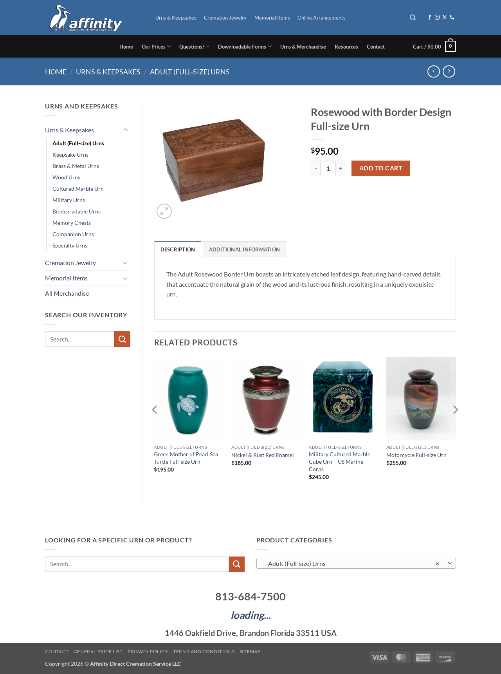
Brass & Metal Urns (75, 166)
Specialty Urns (69, 245)
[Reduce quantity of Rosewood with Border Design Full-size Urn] (315, 168)
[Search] (413, 17)
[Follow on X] (444, 17)
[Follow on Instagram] (437, 17)
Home (126, 46)
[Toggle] (125, 130)
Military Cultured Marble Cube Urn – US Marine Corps (339, 461)
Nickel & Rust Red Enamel (262, 455)
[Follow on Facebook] (429, 17)
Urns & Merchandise (303, 46)
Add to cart (380, 168)
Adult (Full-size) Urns (190, 71)
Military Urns (68, 200)
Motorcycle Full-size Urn (416, 455)
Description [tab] (177, 249)
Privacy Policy (148, 651)
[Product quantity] (328, 168)
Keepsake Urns (70, 154)
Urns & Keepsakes (175, 17)
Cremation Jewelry (225, 17)
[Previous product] (449, 71)
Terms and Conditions (203, 651)
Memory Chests (71, 222)
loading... (251, 615)
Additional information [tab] (244, 249)
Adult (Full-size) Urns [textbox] (352, 563)
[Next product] (433, 71)
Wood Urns (66, 177)
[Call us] (452, 17)
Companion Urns (73, 234)
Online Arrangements (321, 17)
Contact (376, 46)
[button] (434, 47)
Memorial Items (272, 17)
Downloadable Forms (244, 46)
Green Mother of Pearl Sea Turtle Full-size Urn (186, 458)
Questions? (194, 46)
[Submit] (122, 339)
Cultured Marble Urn (78, 188)
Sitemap (250, 651)
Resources (346, 46)
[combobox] (356, 563)
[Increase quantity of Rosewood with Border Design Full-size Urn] (340, 168)
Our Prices (156, 46)
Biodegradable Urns (76, 211)
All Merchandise (67, 293)
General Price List (98, 651)
